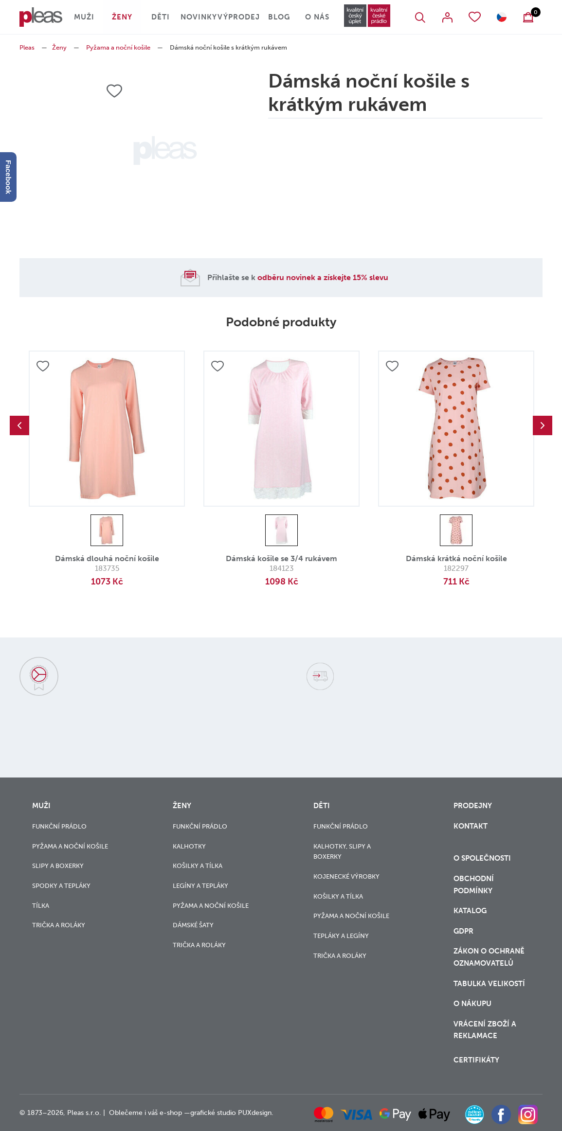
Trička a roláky (58, 925)
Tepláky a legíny (341, 935)
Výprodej (239, 17)
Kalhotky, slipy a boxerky (342, 852)
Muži (84, 17)
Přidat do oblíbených (43, 366)
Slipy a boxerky (58, 865)
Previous (19, 425)
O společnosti (483, 858)
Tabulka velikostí (490, 983)
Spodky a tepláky (61, 885)
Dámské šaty (193, 925)
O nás (317, 17)
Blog (279, 17)
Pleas (27, 47)
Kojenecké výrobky (346, 876)
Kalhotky (189, 846)
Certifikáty (476, 1060)
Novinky (199, 17)
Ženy (122, 17)
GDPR (463, 931)
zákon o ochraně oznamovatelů (489, 957)
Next (542, 425)
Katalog (471, 910)
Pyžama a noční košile (118, 47)
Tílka (40, 905)
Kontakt (470, 826)
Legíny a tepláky (200, 885)
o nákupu (472, 1003)
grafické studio (213, 1113)
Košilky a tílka (197, 865)
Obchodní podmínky (473, 884)
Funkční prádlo (59, 826)
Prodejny (472, 805)
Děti (160, 17)
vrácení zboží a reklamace (484, 1030)
